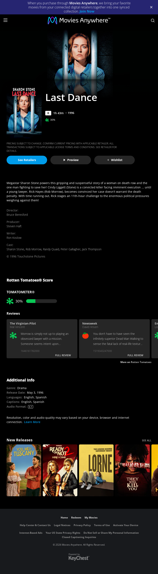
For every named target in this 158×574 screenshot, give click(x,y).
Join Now (87, 11)
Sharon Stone (15, 249)
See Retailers (27, 160)
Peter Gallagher (70, 249)
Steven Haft (14, 226)
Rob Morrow (33, 249)
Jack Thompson (91, 249)
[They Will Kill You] (132, 470)
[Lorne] (96, 470)
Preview (71, 160)
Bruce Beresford (17, 215)
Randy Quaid (51, 249)
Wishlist (114, 160)
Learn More (32, 422)
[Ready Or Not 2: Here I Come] (60, 470)
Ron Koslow (14, 238)
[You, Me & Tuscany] (24, 470)
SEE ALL (146, 440)
